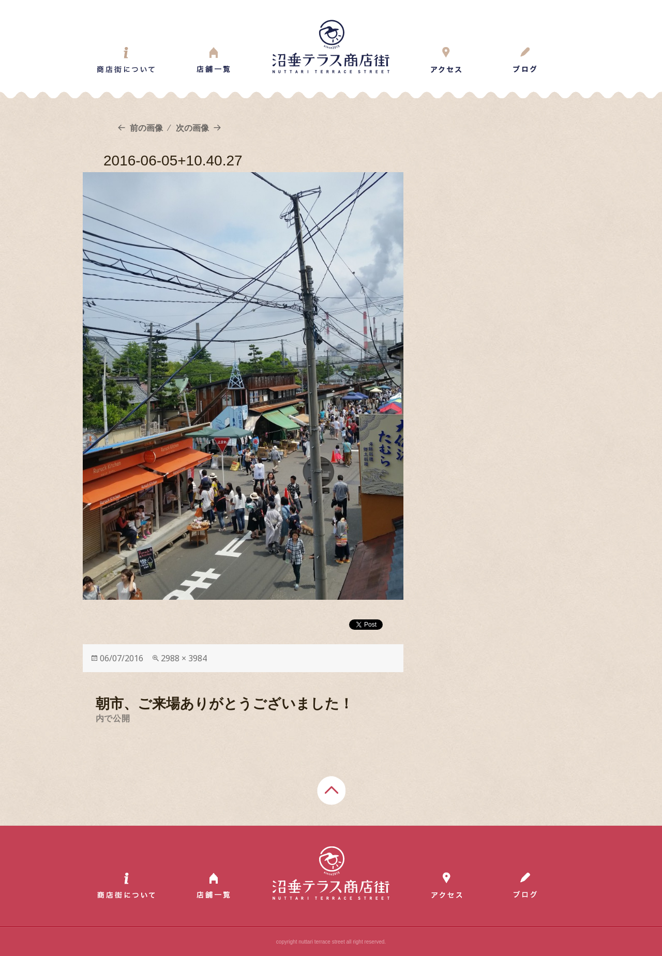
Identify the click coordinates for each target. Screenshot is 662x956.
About (126, 60)
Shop (213, 60)
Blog (524, 60)
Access (446, 60)
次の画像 (192, 127)
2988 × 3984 (184, 658)
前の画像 (146, 127)
